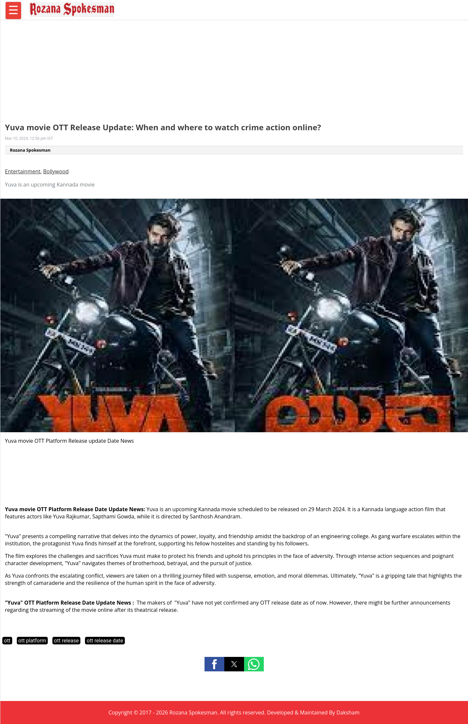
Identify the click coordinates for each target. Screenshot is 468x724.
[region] (234, 67)
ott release (66, 640)
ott (7, 640)
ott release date (105, 640)
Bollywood (56, 171)
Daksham (348, 712)
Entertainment (23, 171)
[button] (214, 664)
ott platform (32, 640)
